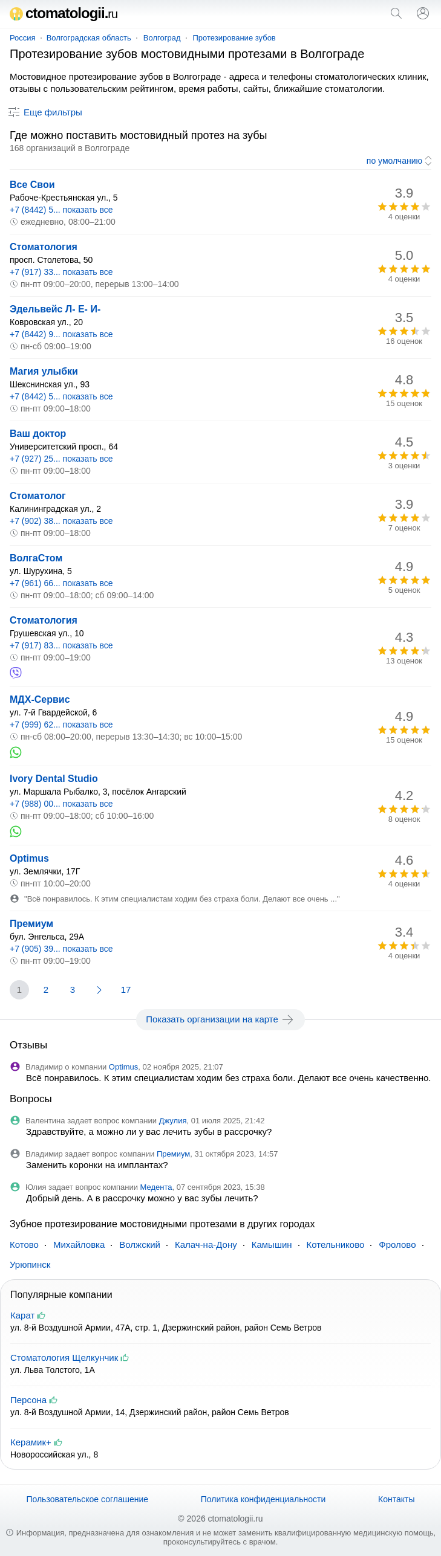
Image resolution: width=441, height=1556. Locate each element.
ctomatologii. (63, 13)
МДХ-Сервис (40, 699)
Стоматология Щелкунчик (64, 1357)
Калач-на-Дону (206, 1244)
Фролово (397, 1244)
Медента (156, 1187)
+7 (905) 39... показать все (61, 949)
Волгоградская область (89, 37)
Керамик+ (30, 1442)
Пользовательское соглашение (87, 1499)
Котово (24, 1244)
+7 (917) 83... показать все (61, 645)
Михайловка (79, 1244)
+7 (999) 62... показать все (61, 724)
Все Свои (32, 184)
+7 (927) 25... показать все (61, 458)
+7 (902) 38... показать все (61, 521)
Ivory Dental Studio (54, 778)
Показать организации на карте (220, 1019)
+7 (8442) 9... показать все (61, 334)
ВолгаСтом (36, 558)
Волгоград (162, 37)
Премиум (31, 923)
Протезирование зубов (234, 37)
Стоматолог (38, 496)
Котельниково (336, 1244)
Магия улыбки (44, 371)
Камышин (272, 1244)
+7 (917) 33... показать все (61, 272)
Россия (23, 37)
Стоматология (43, 247)
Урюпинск (30, 1264)
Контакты (396, 1499)
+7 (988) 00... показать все (61, 804)
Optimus (29, 858)
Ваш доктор (38, 433)
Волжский (139, 1244)
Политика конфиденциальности (263, 1499)
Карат (22, 1315)
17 (126, 989)
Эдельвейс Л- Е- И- (55, 309)
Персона (28, 1400)
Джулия (173, 1120)
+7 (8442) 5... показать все (61, 210)
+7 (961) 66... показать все (61, 583)
